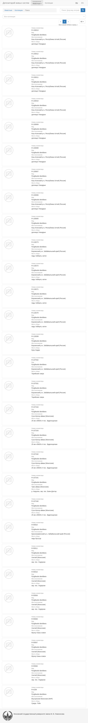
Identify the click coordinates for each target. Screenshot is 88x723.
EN (82, 3)
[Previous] (61, 22)
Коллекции (49, 3)
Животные (8, 10)
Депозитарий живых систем (16, 3)
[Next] (68, 22)
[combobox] (44, 17)
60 (82, 22)
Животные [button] (37, 3)
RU (77, 3)
